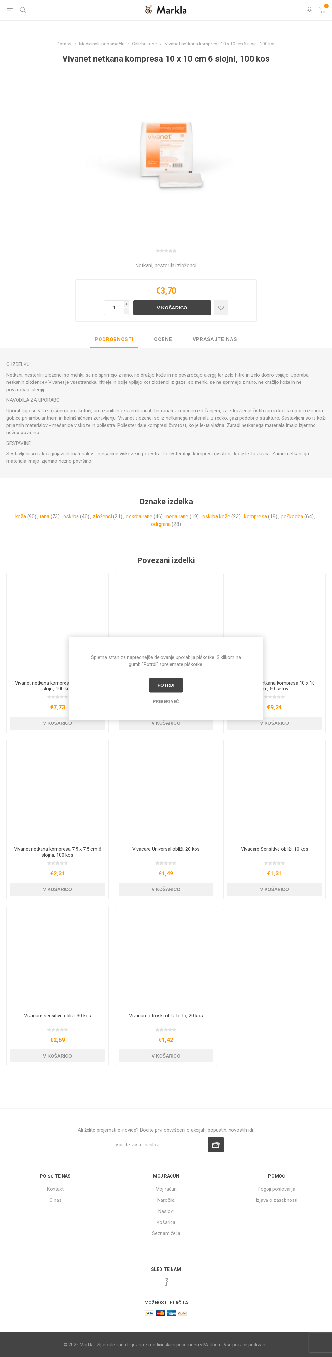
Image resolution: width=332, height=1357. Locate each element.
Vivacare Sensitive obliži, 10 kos (274, 849)
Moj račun (166, 1189)
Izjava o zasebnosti (276, 1200)
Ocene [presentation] (163, 339)
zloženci (102, 516)
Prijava (216, 1144)
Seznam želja (166, 1233)
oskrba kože (216, 516)
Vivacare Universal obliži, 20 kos (166, 849)
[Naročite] (158, 1144)
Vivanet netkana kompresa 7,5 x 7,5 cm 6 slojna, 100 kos (57, 852)
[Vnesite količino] (114, 307)
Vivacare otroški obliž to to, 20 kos (166, 1016)
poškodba (292, 516)
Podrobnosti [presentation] (114, 339)
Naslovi (166, 1211)
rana (44, 516)
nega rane (177, 516)
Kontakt (55, 1189)
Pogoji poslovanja (276, 1189)
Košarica (166, 1222)
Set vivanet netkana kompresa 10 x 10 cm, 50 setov (274, 686)
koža (20, 516)
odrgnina (161, 524)
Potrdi (166, 685)
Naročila (166, 1200)
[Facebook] (166, 1282)
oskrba (71, 516)
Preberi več (166, 701)
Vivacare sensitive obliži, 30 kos (57, 1016)
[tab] (114, 340)
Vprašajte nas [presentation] (215, 339)
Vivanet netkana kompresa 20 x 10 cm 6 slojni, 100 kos (57, 686)
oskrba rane (139, 516)
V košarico (172, 307)
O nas (55, 1200)
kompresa (255, 516)
